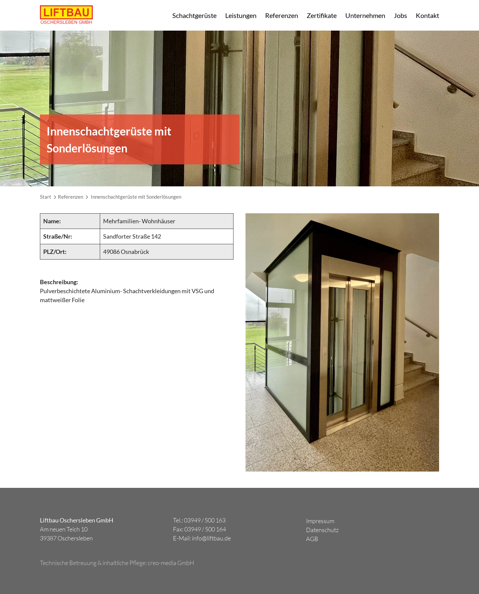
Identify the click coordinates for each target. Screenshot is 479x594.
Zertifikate (322, 15)
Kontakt (427, 15)
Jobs (400, 15)
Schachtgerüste (194, 15)
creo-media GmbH (171, 562)
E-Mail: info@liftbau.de (202, 538)
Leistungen (240, 15)
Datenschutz (322, 529)
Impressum (320, 520)
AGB (312, 538)
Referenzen (281, 15)
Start (45, 197)
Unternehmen (365, 15)
